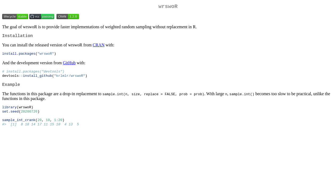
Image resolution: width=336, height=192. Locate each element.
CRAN (98, 47)
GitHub (69, 65)
